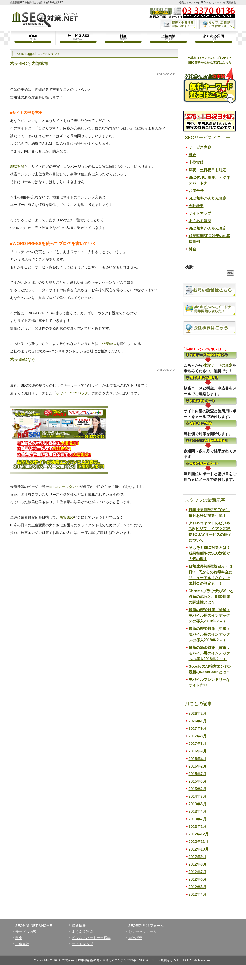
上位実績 (168, 38)
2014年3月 (198, 796)
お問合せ (196, 191)
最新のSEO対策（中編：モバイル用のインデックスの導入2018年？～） (209, 634)
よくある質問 (213, 38)
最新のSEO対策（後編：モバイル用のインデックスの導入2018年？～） (209, 615)
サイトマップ (200, 213)
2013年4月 (198, 812)
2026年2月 (198, 713)
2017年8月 (198, 736)
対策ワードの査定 (217, 365)
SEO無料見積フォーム (146, 926)
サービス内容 (78, 38)
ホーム (32, 38)
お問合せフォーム (142, 932)
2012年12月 (199, 834)
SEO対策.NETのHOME (33, 926)
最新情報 (79, 926)
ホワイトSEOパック (72, 393)
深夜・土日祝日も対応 (207, 170)
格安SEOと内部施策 (29, 63)
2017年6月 (198, 744)
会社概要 (196, 206)
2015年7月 (198, 774)
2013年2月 (198, 819)
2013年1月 (198, 827)
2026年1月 (198, 721)
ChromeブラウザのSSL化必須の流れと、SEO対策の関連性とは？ (211, 596)
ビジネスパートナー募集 (91, 938)
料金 (123, 38)
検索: (189, 267)
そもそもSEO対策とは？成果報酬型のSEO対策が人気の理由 (209, 553)
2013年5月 (198, 804)
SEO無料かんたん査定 (208, 198)
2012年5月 (198, 887)
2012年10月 (199, 849)
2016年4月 (198, 759)
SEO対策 (17, 166)
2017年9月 (198, 729)
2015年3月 (198, 781)
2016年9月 (198, 751)
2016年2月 (198, 766)
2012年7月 (198, 872)
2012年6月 (198, 879)
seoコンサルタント (64, 487)
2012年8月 (198, 864)
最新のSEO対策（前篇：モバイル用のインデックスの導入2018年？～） (209, 653)
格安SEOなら (23, 359)
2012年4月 (198, 894)
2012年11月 (199, 842)
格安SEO (109, 344)
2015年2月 (198, 789)
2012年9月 (198, 857)
